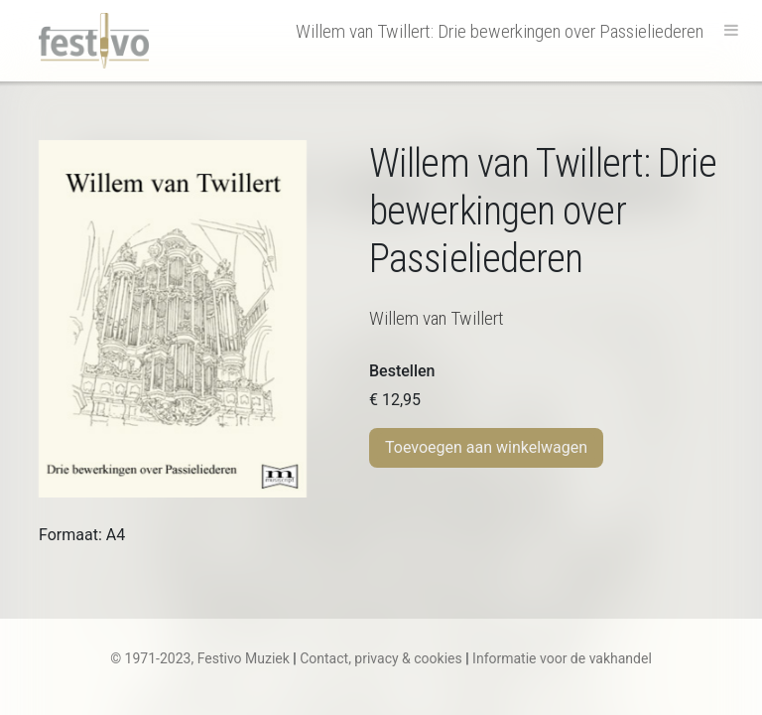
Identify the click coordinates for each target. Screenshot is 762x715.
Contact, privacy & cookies (381, 658)
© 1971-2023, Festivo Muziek (200, 658)
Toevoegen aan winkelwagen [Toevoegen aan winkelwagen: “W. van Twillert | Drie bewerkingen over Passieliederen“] (486, 447)
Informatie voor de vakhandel (562, 658)
